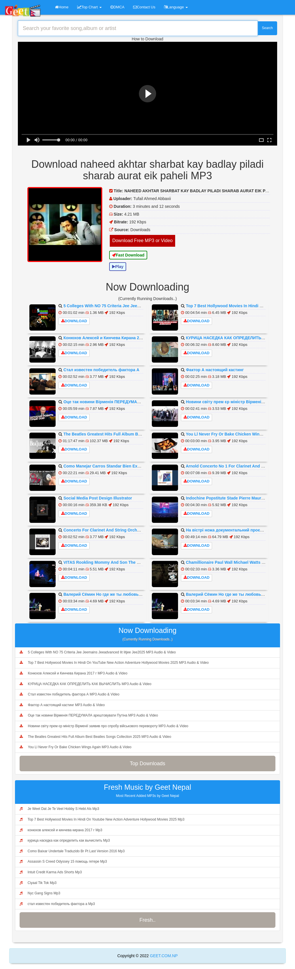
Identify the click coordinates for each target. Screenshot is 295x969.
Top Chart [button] (89, 7)
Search (267, 28)
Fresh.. (147, 920)
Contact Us (144, 7)
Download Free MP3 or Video (142, 240)
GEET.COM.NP (163, 955)
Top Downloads (147, 763)
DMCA (117, 7)
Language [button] (176, 7)
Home (62, 7)
